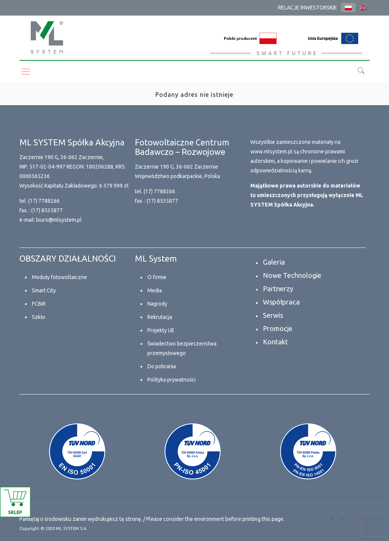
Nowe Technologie (292, 275)
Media (154, 290)
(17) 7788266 (44, 201)
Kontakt (275, 341)
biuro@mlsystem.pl (59, 220)
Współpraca (281, 302)
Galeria (274, 262)
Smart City (44, 290)
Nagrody (157, 304)
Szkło (38, 317)
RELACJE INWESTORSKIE (307, 8)
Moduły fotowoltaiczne (59, 277)
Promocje (278, 328)
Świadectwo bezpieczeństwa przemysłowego (182, 348)
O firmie (156, 277)
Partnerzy (278, 288)
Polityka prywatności (171, 380)
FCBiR (39, 304)
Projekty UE (160, 330)
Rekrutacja (159, 317)
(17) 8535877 (47, 210)
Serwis (273, 315)
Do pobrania (161, 366)
